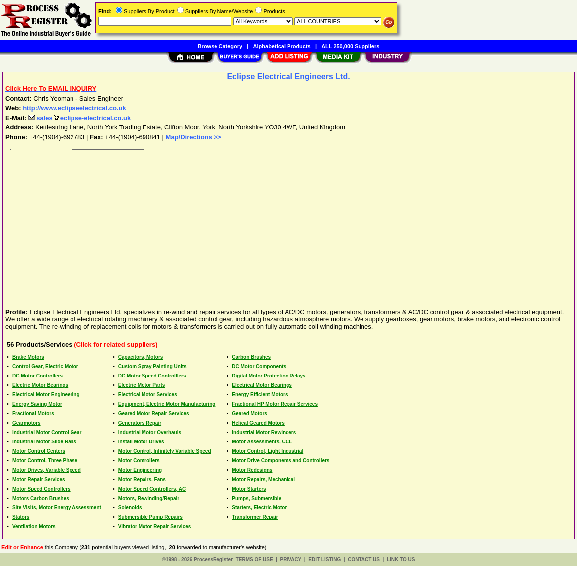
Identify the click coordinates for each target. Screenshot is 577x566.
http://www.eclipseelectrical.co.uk (74, 108)
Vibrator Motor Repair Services (154, 526)
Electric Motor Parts (141, 385)
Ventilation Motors (34, 526)
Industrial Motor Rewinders (264, 432)
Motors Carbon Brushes (40, 498)
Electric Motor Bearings (40, 385)
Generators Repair (139, 423)
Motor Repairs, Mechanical (263, 479)
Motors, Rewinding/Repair (148, 498)
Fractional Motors (33, 413)
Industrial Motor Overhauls (149, 432)
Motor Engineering (140, 470)
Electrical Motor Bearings (262, 385)
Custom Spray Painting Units (152, 366)
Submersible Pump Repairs (150, 517)
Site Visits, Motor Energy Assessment (56, 507)
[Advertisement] (289, 221)
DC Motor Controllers (37, 375)
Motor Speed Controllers (41, 489)
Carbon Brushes (251, 357)
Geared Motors (249, 413)
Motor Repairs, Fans (142, 479)
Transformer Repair (255, 517)
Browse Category (220, 46)
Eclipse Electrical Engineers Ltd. (288, 76)
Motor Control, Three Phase (44, 460)
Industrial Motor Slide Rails (44, 441)
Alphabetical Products (282, 46)
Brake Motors (28, 357)
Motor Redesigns (252, 470)
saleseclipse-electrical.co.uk (79, 118)
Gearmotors (26, 423)
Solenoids (130, 507)
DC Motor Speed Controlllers (152, 375)
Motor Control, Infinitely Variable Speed (164, 451)
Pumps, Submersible (256, 498)
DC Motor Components (259, 366)
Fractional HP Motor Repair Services (275, 404)
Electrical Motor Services (147, 394)
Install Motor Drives (141, 441)
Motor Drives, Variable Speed (46, 470)
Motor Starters (249, 489)
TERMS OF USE (254, 559)
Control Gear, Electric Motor (45, 366)
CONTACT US (364, 559)
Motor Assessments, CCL (262, 441)
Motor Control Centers (38, 451)
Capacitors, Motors (140, 357)
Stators (20, 517)
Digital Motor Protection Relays (268, 375)
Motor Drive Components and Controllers (280, 460)
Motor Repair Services (38, 479)
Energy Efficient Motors (260, 394)
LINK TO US (401, 559)
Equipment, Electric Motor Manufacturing (167, 404)
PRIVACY (291, 559)
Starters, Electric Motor (259, 507)
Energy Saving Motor (37, 404)
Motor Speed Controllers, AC (152, 489)
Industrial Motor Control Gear (46, 432)
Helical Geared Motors (258, 423)
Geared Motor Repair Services (153, 413)
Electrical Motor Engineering (46, 394)
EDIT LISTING (324, 559)
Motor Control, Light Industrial (267, 451)
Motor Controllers (139, 460)
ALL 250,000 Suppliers (350, 46)
